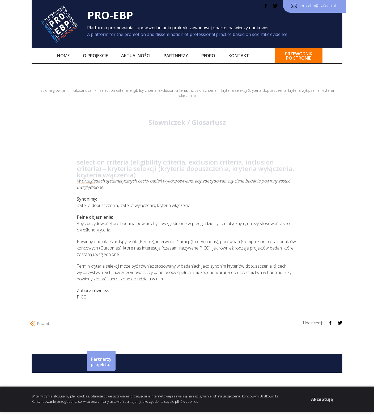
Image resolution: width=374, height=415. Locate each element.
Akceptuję (322, 399)
